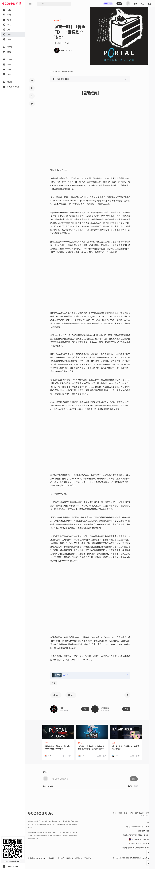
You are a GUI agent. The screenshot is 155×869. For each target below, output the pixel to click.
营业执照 (150, 823)
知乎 (114, 813)
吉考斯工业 (139, 813)
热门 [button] (130, 786)
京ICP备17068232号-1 (145, 831)
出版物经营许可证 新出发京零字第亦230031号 (137, 848)
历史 (142, 4)
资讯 (46, 742)
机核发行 (144, 815)
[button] (54, 79)
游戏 (53, 683)
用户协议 (61, 858)
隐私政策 (69, 858)
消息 (149, 4)
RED (62, 708)
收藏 (135, 4)
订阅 (126, 709)
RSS (151, 815)
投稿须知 (52, 858)
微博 (120, 813)
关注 (85, 709)
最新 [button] (136, 786)
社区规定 (78, 858)
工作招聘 (87, 858)
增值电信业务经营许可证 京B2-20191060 (139, 827)
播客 (131, 813)
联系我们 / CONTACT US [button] (37, 858)
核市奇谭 (149, 813)
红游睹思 (57, 20)
